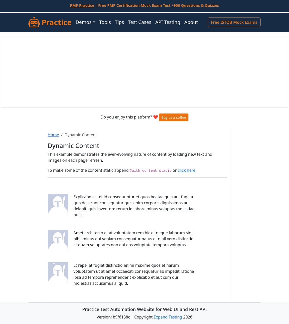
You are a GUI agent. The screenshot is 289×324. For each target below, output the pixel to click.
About (191, 22)
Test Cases (139, 22)
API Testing (167, 22)
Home (53, 135)
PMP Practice (82, 5)
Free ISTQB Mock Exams (234, 22)
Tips (119, 22)
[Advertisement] (144, 72)
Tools (105, 22)
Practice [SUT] (50, 22)
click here (186, 170)
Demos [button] (84, 22)
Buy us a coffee (173, 117)
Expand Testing (168, 317)
